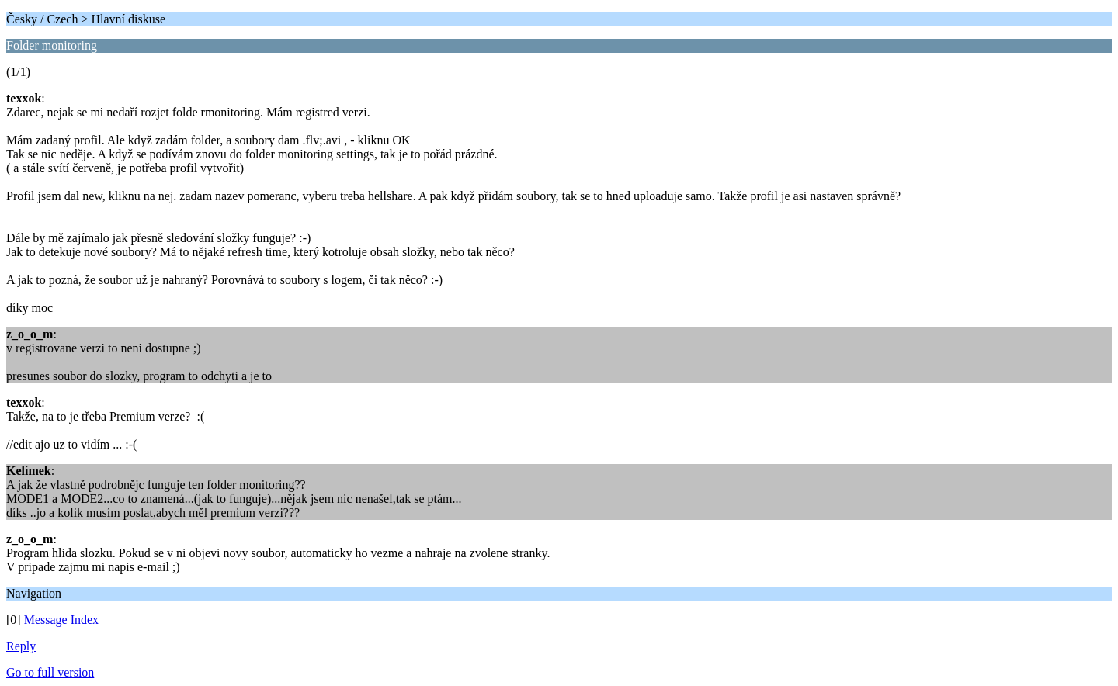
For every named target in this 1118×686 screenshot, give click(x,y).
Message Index (61, 619)
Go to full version (50, 672)
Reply (21, 646)
